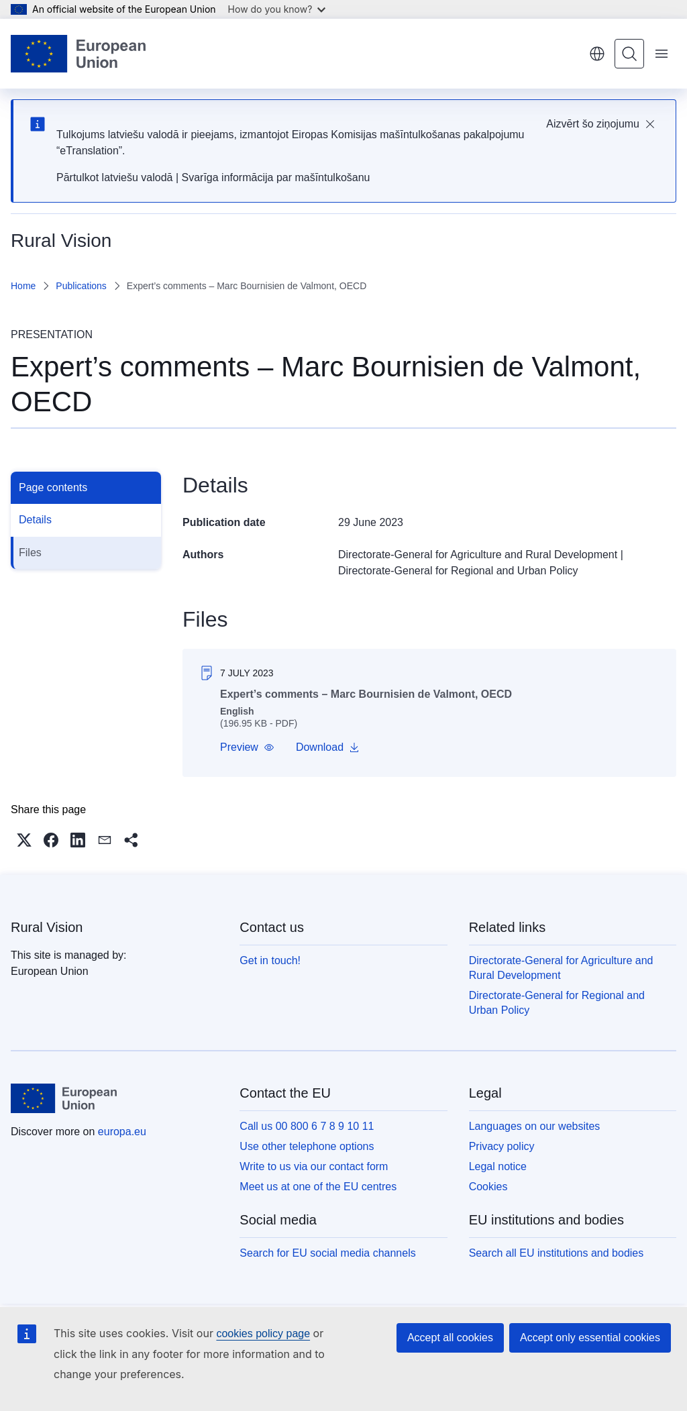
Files (30, 552)
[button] (247, 747)
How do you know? (277, 9)
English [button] (597, 54)
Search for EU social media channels (327, 1253)
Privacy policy (502, 1146)
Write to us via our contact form (314, 1166)
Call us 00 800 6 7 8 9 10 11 (307, 1126)
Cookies (488, 1186)
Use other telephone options (307, 1146)
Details (35, 519)
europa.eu (122, 1131)
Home (23, 285)
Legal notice (498, 1166)
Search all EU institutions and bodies (556, 1253)
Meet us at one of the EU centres (318, 1186)
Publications (81, 285)
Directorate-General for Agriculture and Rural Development (477, 554)
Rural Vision (47, 927)
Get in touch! (270, 960)
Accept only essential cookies (590, 1337)
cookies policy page (263, 1333)
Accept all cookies (450, 1337)
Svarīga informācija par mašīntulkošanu (275, 177)
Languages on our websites (534, 1126)
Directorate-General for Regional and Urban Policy (458, 570)
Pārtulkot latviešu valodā (114, 177)
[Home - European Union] (78, 53)
